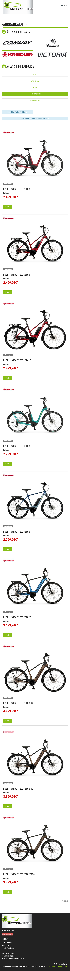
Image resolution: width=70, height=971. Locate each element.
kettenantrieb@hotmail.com (14, 959)
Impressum (62, 967)
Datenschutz (51, 967)
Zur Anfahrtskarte (61, 964)
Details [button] (7, 207)
